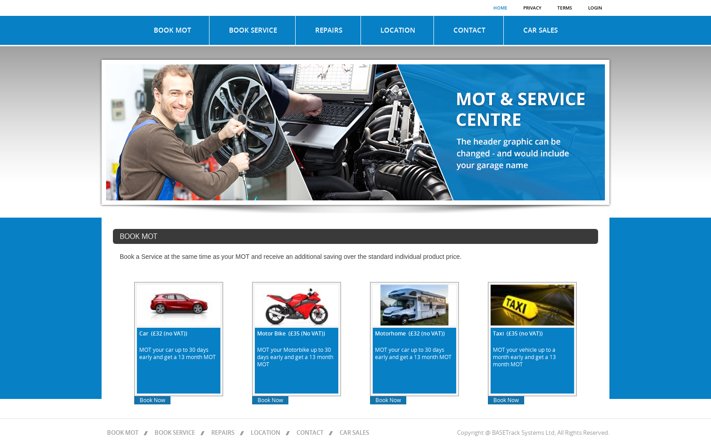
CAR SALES (540, 30)
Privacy (532, 8)
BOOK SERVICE (253, 30)
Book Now (152, 400)
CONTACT (469, 30)
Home (500, 8)
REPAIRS (328, 30)
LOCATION (397, 30)
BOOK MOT (172, 30)
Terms (564, 8)
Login (595, 8)
